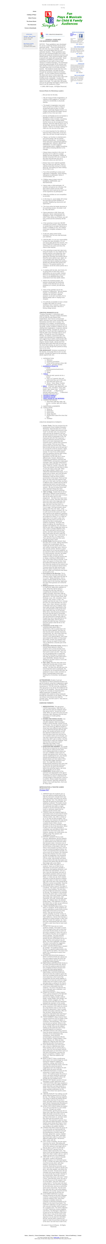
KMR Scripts (56, 1237)
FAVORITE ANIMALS (49, 395)
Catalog (48, 1235)
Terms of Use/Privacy (71, 1235)
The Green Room (31, 21)
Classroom (61, 1235)
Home (34, 11)
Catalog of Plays (31, 14)
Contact (79, 1235)
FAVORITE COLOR (49, 397)
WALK (45, 386)
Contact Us (62, 4)
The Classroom (32, 24)
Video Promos (32, 18)
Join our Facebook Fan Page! (73, 34)
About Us (31, 1235)
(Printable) (44, 790)
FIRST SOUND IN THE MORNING (53, 398)
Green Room (54, 1235)
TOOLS (45, 374)
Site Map (63, 7)
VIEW (77, 44)
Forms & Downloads (30, 28)
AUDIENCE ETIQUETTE (50, 366)
